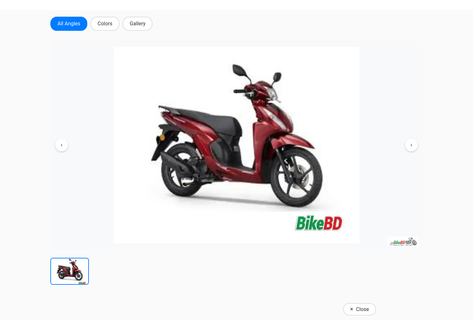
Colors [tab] (105, 24)
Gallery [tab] (137, 24)
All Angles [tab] (68, 24)
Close (359, 309)
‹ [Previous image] (62, 145)
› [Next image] (411, 145)
